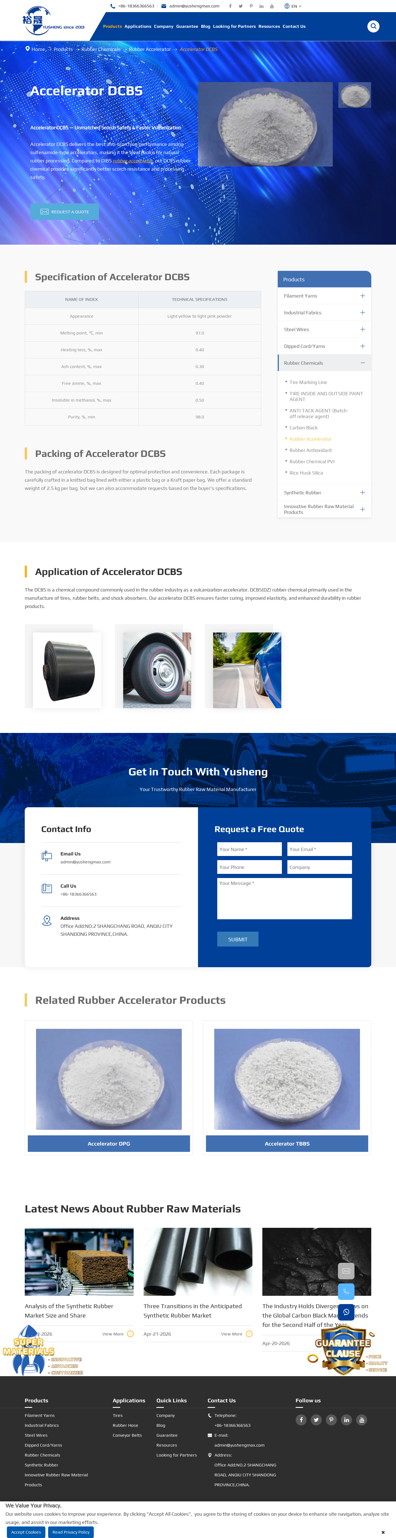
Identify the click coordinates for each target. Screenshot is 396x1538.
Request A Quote (64, 212)
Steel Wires (36, 1435)
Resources (269, 26)
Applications (138, 26)
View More (118, 1333)
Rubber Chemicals (100, 49)
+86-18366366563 (132, 6)
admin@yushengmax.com (190, 6)
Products (112, 26)
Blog (205, 26)
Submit (238, 939)
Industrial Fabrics (42, 1425)
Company (164, 26)
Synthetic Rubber (41, 1465)
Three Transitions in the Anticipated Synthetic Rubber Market (193, 1310)
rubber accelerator (133, 161)
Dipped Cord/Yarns (43, 1445)
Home (38, 49)
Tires (118, 1415)
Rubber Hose (125, 1425)
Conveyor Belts (127, 1435)
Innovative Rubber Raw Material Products (56, 1479)
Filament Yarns (40, 1415)
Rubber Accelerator (150, 49)
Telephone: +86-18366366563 (229, 1420)
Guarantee (187, 26)
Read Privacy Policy (71, 1532)
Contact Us (294, 26)
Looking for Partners (234, 26)
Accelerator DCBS (198, 49)
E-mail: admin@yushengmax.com (236, 1440)
